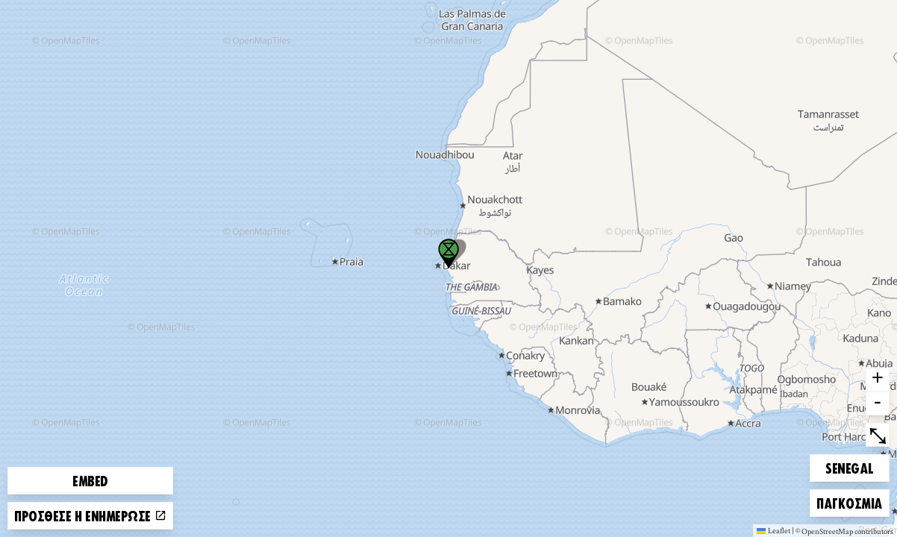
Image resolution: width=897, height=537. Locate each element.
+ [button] (878, 380)
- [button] (878, 403)
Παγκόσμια (849, 500)
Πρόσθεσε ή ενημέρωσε (90, 515)
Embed (90, 480)
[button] (448, 253)
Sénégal (851, 465)
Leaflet (773, 530)
